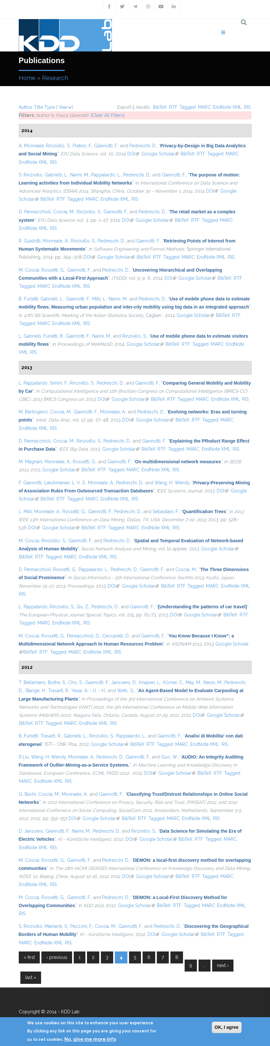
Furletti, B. (53, 336)
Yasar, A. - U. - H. (88, 690)
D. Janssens (31, 831)
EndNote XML (227, 107)
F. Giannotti (30, 482)
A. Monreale (31, 145)
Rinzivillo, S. (58, 145)
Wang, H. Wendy (172, 482)
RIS (247, 107)
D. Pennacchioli (35, 211)
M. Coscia (29, 270)
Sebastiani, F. (166, 511)
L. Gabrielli (30, 336)
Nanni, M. (79, 174)
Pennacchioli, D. (83, 635)
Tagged (187, 107)
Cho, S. (75, 682)
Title (38, 107)
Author (26, 107)
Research (55, 77)
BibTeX (160, 107)
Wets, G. (126, 690)
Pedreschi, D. (143, 145)
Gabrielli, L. (56, 174)
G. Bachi (27, 794)
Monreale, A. (56, 240)
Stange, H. (35, 690)
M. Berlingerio (33, 411)
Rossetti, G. (53, 270)
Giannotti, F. (106, 145)
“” (178, 461)
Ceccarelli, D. (116, 635)
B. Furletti (28, 298)
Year (63, 107)
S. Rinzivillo (30, 174)
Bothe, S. (57, 682)
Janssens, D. (124, 682)
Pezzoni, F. (81, 926)
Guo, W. (169, 756)
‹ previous (56, 957)
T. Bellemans (32, 682)
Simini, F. (59, 383)
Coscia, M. (63, 211)
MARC (204, 107)
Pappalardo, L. (106, 174)
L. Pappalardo (33, 383)
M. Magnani (30, 461)
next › (223, 965)
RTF (173, 107)
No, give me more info (90, 1039)
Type (49, 107)
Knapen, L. (150, 682)
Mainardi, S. (56, 926)
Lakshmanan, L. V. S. (65, 482)
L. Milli (25, 511)
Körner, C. (173, 682)
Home (27, 77)
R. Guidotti (29, 240)
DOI (133, 153)
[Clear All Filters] (107, 115)
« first (29, 957)
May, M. (193, 682)
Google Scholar (159, 153)
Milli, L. (99, 298)
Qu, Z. (83, 606)
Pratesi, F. (82, 145)
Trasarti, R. (58, 690)
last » (30, 977)
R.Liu (24, 756)
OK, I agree (227, 1027)
